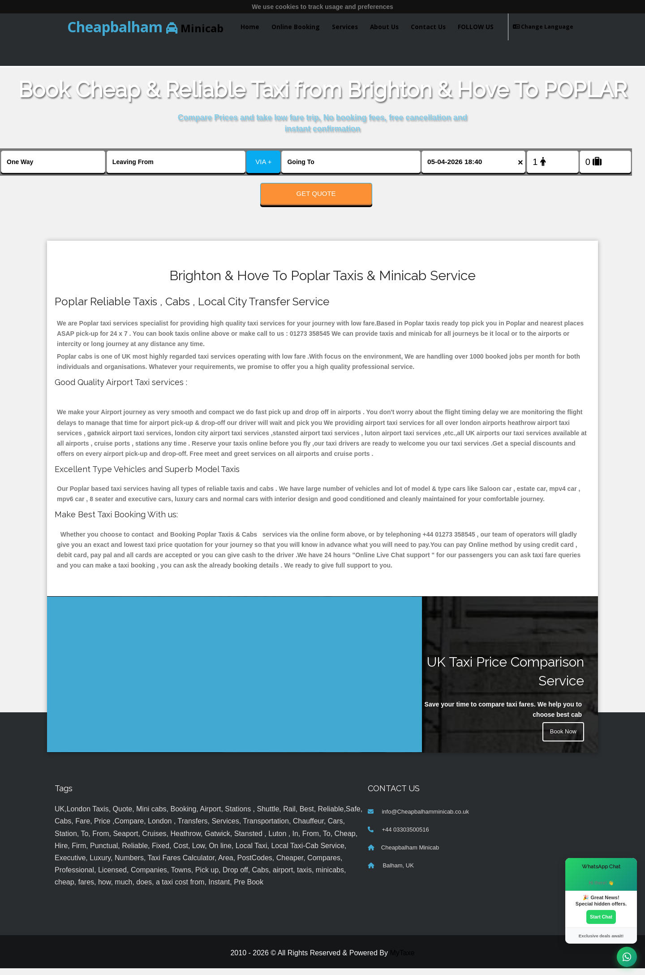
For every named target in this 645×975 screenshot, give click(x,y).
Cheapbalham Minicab (410, 854)
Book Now (562, 739)
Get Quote (316, 193)
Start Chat (601, 916)
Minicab (145, 26)
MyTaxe (402, 959)
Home (250, 26)
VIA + (263, 161)
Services (345, 26)
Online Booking (295, 26)
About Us (384, 26)
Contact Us (428, 26)
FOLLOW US (476, 26)
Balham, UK (397, 872)
